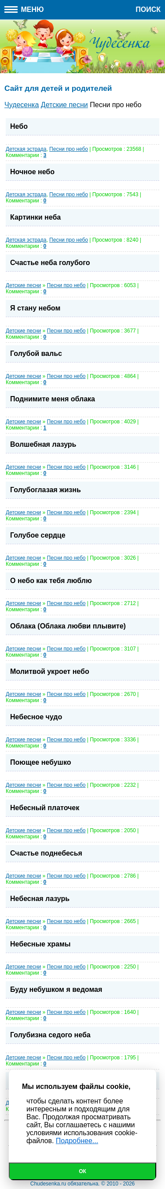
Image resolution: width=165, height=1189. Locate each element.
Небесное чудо (36, 717)
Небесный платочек (44, 807)
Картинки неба (35, 217)
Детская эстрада (26, 149)
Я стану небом (35, 308)
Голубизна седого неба (50, 1035)
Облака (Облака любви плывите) (68, 626)
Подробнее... (77, 1140)
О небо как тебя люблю (51, 580)
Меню (24, 9)
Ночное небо (32, 172)
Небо (19, 126)
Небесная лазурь (40, 898)
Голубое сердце (38, 535)
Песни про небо (68, 149)
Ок (82, 1171)
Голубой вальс (36, 353)
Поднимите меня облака (52, 399)
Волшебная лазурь (43, 444)
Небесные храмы (40, 944)
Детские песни (23, 285)
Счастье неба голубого (50, 262)
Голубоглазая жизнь (45, 490)
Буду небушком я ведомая (56, 989)
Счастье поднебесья (46, 853)
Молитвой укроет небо (49, 671)
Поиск (148, 9)
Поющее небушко (40, 762)
